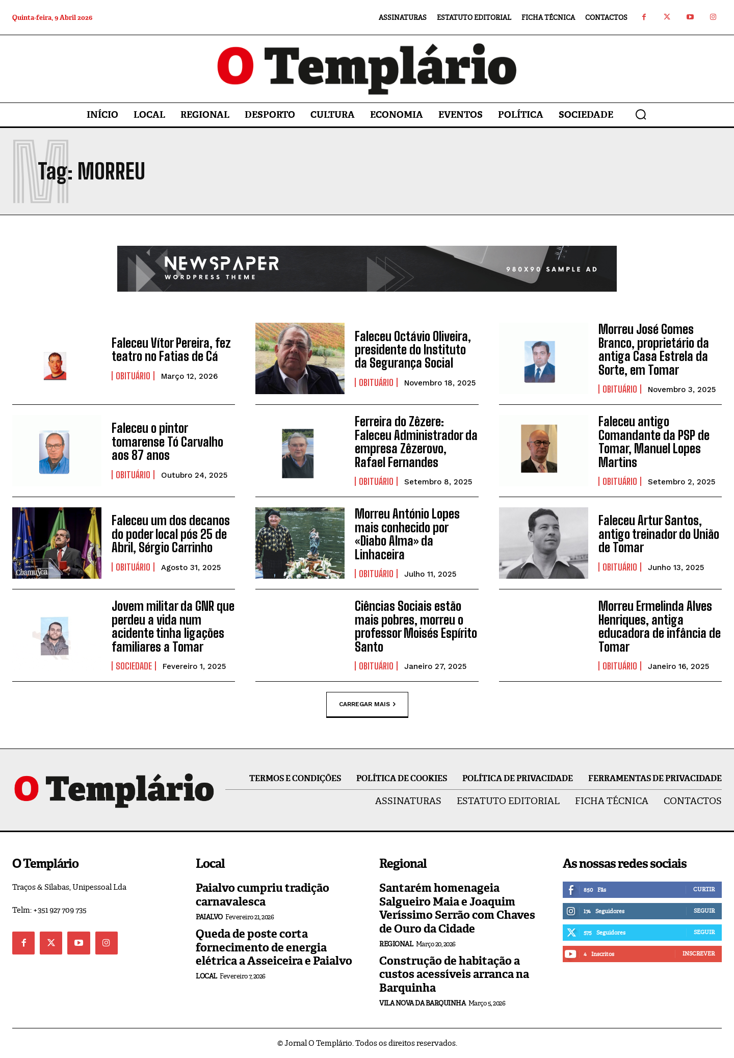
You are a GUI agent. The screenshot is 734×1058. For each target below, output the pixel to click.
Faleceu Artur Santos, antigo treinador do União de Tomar (658, 534)
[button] (640, 114)
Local (206, 976)
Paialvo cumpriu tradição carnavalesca (262, 895)
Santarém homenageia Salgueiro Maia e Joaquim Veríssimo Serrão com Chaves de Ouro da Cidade (457, 908)
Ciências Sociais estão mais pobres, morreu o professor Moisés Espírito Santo (416, 626)
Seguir (704, 910)
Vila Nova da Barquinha (422, 1003)
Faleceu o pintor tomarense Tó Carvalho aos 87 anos (167, 442)
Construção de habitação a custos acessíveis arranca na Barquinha (454, 974)
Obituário (133, 375)
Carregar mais (367, 704)
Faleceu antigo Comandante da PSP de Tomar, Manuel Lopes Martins (654, 441)
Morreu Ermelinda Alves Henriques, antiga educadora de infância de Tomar (659, 626)
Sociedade (134, 665)
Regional (396, 944)
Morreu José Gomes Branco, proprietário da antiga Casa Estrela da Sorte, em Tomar (653, 349)
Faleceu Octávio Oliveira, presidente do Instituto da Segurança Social (413, 350)
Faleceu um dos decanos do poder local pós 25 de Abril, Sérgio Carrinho (171, 534)
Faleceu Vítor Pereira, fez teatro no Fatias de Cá (171, 350)
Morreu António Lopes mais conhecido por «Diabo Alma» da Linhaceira (407, 533)
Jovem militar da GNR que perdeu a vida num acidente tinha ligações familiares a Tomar (173, 626)
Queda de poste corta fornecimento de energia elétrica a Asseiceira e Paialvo (274, 947)
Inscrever (699, 953)
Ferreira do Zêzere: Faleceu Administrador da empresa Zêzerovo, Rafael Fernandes (416, 441)
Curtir (704, 889)
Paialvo (209, 917)
